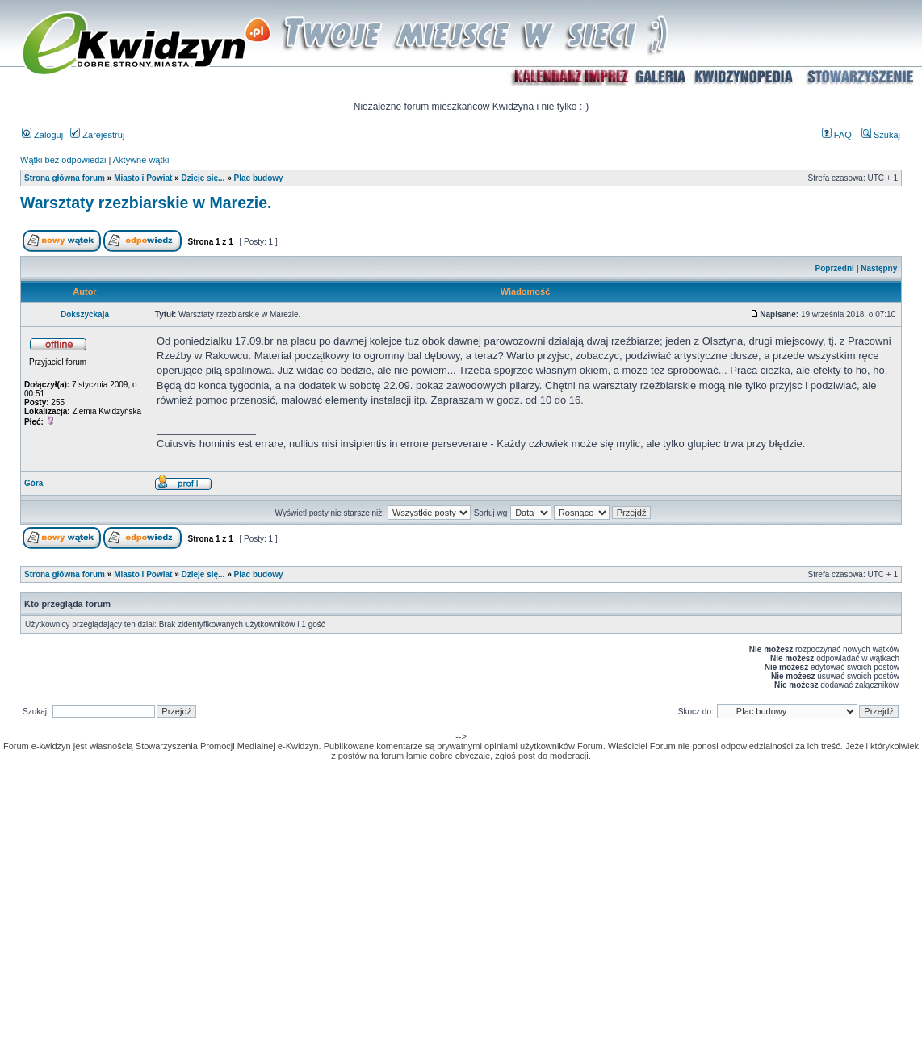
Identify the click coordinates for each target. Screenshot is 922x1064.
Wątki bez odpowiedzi (63, 160)
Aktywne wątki (141, 160)
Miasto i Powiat (143, 178)
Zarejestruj (97, 135)
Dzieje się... (202, 178)
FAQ (837, 135)
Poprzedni (834, 268)
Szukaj (880, 135)
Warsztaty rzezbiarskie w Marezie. (145, 203)
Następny (879, 268)
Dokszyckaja (85, 314)
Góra (33, 483)
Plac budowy (258, 178)
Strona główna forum (64, 178)
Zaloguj (42, 135)
